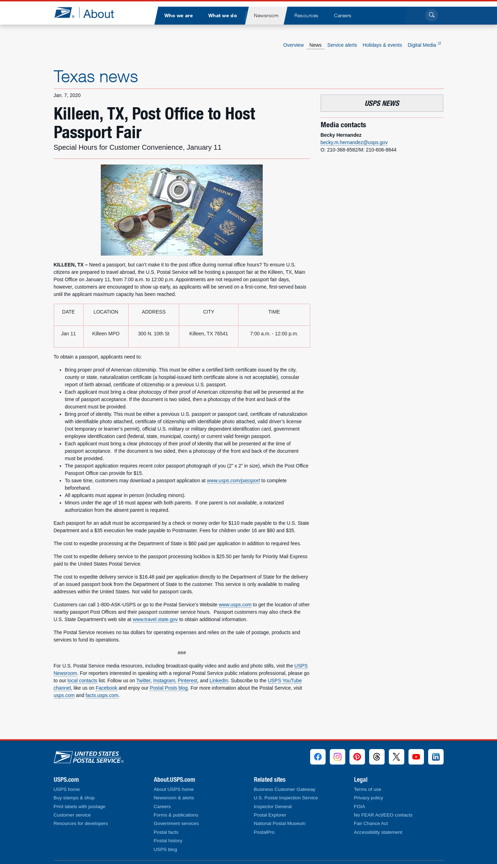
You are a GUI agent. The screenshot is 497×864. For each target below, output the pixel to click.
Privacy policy (368, 797)
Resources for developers (81, 823)
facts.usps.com (102, 695)
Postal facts (166, 832)
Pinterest (187, 680)
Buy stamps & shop (74, 797)
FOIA (359, 806)
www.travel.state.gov (155, 619)
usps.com (64, 695)
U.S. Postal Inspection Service (286, 797)
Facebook (106, 688)
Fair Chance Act (371, 823)
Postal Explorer (270, 815)
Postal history (168, 840)
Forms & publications (176, 815)
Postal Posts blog (169, 688)
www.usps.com (235, 604)
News (315, 45)
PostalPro (264, 832)
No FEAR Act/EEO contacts (383, 815)
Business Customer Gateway (284, 789)
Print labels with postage (79, 806)
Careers (162, 806)
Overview (293, 45)
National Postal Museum (280, 823)
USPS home (67, 789)
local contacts (82, 680)
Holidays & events (382, 45)
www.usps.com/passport (233, 480)
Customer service (72, 815)
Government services (176, 823)
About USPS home (174, 789)
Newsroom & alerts (174, 797)
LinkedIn (219, 680)
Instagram (164, 680)
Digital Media (424, 45)
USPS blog (165, 849)
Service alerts (342, 45)
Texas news (96, 76)
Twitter (143, 680)
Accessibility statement (378, 832)
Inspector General (273, 806)
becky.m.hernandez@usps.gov (354, 142)
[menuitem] (179, 16)
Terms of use (367, 789)
